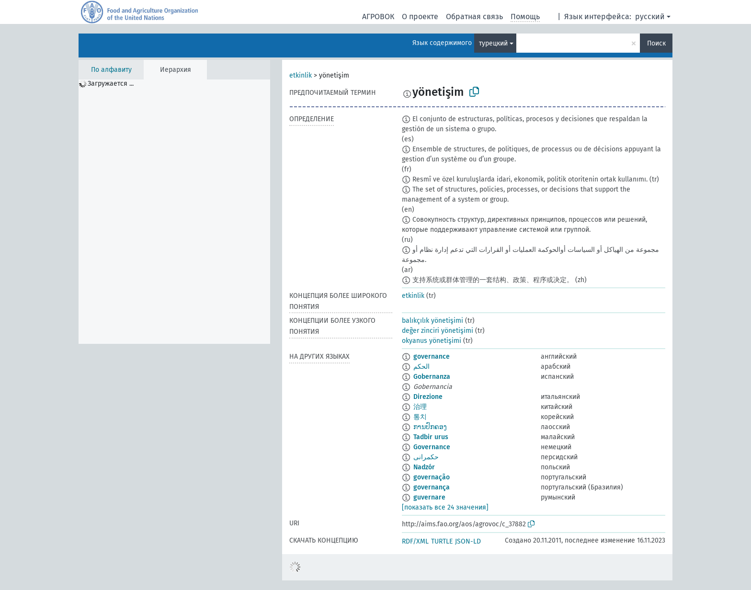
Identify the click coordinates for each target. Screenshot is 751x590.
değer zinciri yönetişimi (437, 331)
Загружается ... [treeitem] (111, 83)
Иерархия (175, 70)
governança (431, 487)
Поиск (656, 43)
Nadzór (424, 467)
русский (650, 16)
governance (431, 356)
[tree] (174, 211)
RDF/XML (415, 541)
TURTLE (442, 541)
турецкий (493, 43)
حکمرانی (426, 457)
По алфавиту (111, 70)
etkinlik (300, 75)
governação (431, 477)
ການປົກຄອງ (430, 427)
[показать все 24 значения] (445, 507)
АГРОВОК (378, 16)
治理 (420, 407)
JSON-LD (468, 541)
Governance (431, 447)
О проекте (420, 16)
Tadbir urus (430, 437)
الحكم (421, 367)
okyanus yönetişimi (431, 341)
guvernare (429, 497)
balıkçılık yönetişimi (432, 321)
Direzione (428, 397)
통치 (420, 417)
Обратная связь (474, 16)
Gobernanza (431, 377)
